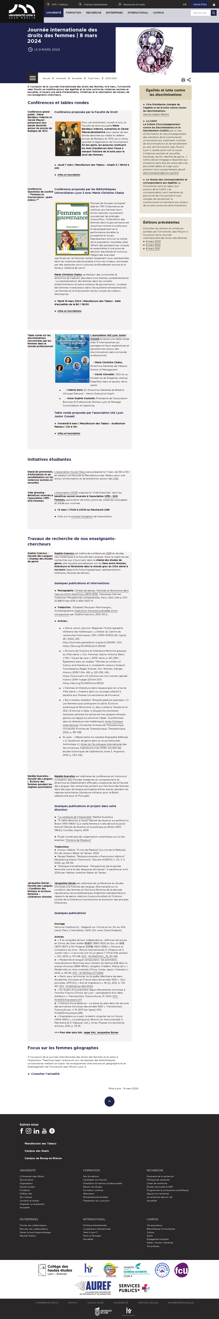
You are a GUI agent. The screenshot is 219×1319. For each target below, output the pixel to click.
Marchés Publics (28, 1236)
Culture (150, 1232)
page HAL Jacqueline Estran (101, 1032)
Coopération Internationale (97, 1229)
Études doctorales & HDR (160, 1187)
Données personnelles (181, 1303)
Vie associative (154, 1225)
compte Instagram (82, 516)
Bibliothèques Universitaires (161, 1229)
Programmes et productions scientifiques (168, 1190)
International (138, 12)
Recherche (93, 12)
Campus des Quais (37, 1150)
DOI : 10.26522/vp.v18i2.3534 (76, 986)
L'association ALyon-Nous (70, 472)
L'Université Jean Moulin (32, 1176)
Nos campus (26, 1197)
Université (53, 12)
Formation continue (93, 1190)
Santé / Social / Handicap (160, 1242)
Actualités (77, 78)
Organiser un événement (32, 1204)
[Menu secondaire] (32, 78)
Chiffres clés (26, 1194)
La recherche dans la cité (159, 1197)
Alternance (88, 1194)
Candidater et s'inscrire (95, 1180)
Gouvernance (26, 1180)
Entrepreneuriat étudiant (95, 1197)
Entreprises (114, 12)
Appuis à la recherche (158, 1194)
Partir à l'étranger (92, 1236)
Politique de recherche (158, 1180)
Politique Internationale (95, 1225)
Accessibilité (121, 1303)
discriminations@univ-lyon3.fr (161, 173)
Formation (73, 12)
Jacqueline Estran (65, 883)
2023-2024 (111, 78)
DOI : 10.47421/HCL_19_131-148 (99, 956)
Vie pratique (153, 1246)
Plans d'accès (96, 1303)
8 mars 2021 (153, 248)
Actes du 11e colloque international (101, 744)
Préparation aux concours (96, 1201)
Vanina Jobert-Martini (156, 114)
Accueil (46, 78)
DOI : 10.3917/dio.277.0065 (88, 973)
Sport (150, 1236)
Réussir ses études (92, 1187)
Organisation (26, 1183)
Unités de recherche (157, 1183)
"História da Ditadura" (78, 840)
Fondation (25, 1190)
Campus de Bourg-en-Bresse (43, 1158)
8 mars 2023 (153, 241)
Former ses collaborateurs (33, 1225)
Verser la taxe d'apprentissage (35, 1232)
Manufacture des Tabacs (40, 1143)
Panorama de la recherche (160, 1176)
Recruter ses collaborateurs (34, 1229)
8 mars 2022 (153, 245)
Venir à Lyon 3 (90, 1232)
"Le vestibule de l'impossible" (74, 817)
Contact (73, 1303)
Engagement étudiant (158, 1239)
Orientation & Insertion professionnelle (102, 1183)
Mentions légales (148, 1303)
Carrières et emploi (29, 1201)
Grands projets (27, 1187)
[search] (203, 13)
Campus (158, 12)
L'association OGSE (66, 492)
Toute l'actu (94, 78)
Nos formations (91, 1176)
